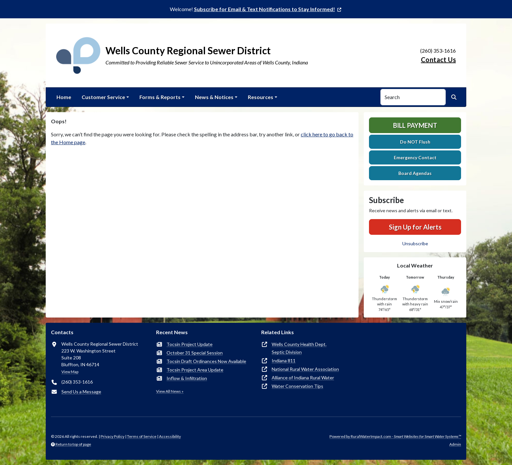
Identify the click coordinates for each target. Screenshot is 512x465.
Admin (455, 444)
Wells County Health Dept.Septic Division (299, 348)
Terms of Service (141, 436)
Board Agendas (415, 173)
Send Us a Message (81, 391)
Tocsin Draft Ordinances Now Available (206, 361)
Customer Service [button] (103, 97)
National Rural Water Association (305, 369)
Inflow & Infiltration (187, 378)
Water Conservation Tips (297, 386)
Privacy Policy (112, 436)
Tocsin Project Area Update (195, 369)
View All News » (170, 391)
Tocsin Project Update (190, 344)
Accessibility (170, 436)
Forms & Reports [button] (160, 97)
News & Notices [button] (214, 97)
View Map (69, 371)
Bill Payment (415, 125)
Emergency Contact (415, 157)
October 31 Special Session (195, 352)
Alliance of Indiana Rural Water (303, 377)
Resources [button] (260, 97)
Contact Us (438, 59)
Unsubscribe (415, 243)
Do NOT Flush (415, 142)
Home (63, 97)
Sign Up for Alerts (415, 227)
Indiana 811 (284, 360)
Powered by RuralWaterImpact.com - (395, 436)
